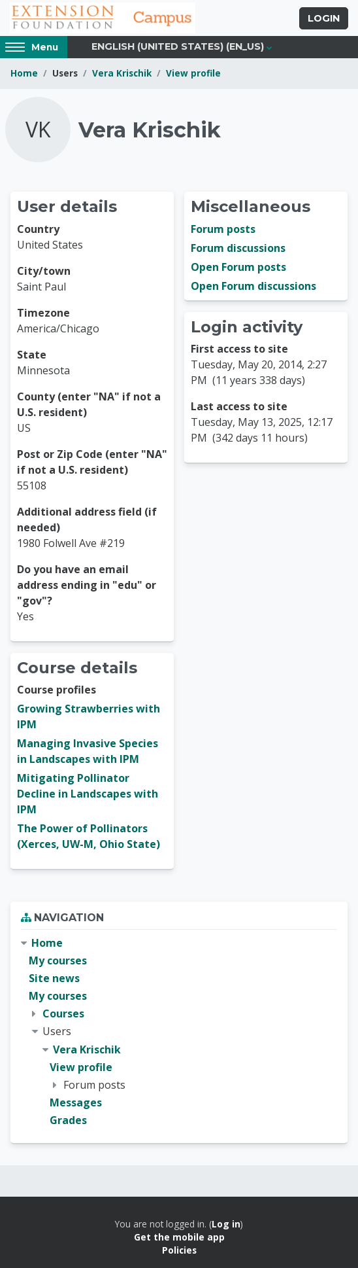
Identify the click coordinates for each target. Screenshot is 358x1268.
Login (324, 18)
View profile (193, 73)
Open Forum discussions (253, 286)
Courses (63, 1013)
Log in (226, 1224)
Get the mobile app (179, 1237)
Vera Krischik (122, 73)
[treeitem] (179, 1032)
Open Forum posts (238, 267)
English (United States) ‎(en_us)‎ (177, 46)
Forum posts (223, 229)
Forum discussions (238, 248)
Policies (179, 1250)
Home (24, 73)
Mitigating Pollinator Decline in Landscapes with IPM (87, 794)
